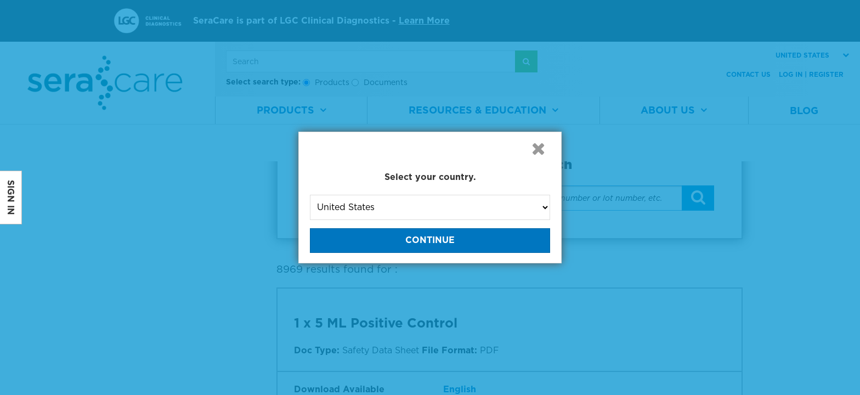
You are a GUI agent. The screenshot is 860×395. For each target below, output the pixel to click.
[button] (538, 148)
